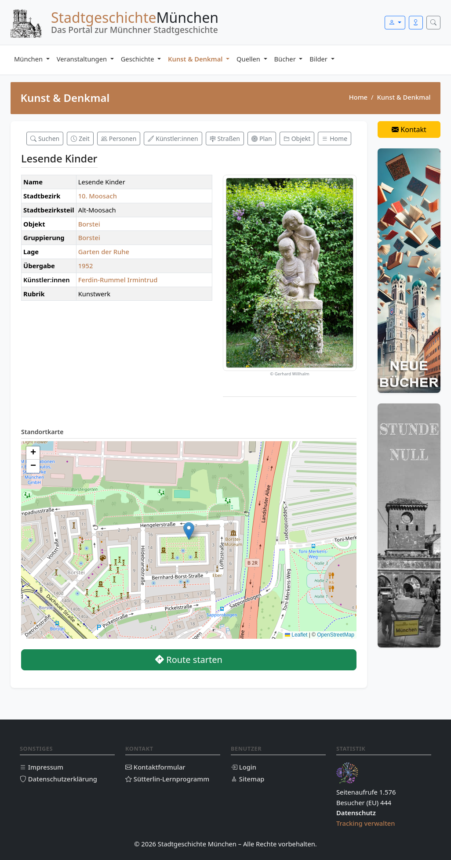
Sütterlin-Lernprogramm (167, 778)
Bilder (319, 58)
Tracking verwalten (365, 823)
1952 (85, 265)
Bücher (286, 58)
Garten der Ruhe (103, 251)
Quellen (249, 58)
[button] (188, 531)
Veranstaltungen (83, 58)
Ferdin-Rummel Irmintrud (118, 279)
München (29, 58)
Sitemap (247, 778)
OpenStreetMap (335, 635)
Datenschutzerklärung (58, 778)
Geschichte (138, 58)
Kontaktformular (155, 767)
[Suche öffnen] (433, 22)
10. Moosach (97, 195)
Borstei (89, 223)
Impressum (41, 767)
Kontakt (409, 129)
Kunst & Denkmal (196, 58)
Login (243, 767)
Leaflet (296, 635)
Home (358, 97)
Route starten (188, 660)
